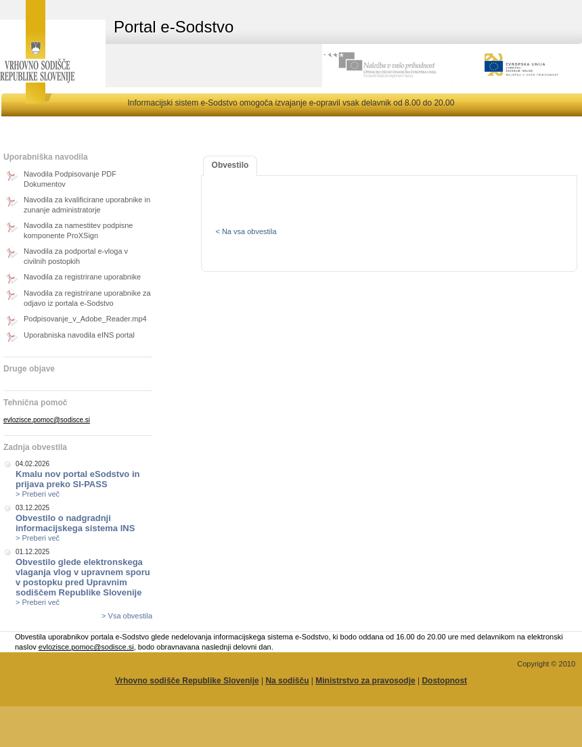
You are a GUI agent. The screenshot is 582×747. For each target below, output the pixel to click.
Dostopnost (444, 680)
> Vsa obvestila (127, 616)
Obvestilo (230, 165)
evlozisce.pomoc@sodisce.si (46, 420)
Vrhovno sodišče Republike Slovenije (187, 680)
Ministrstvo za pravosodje (365, 680)
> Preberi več (38, 494)
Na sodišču (287, 680)
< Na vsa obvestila (245, 231)
